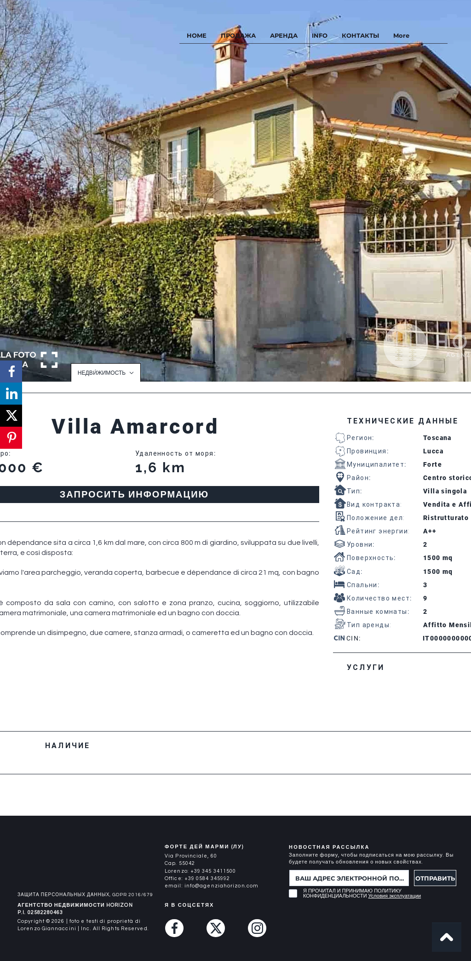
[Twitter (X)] (216, 928)
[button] (319, 36)
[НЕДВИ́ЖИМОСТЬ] (106, 372)
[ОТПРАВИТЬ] (435, 878)
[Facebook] (174, 928)
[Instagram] (257, 928)
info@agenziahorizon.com (221, 885)
